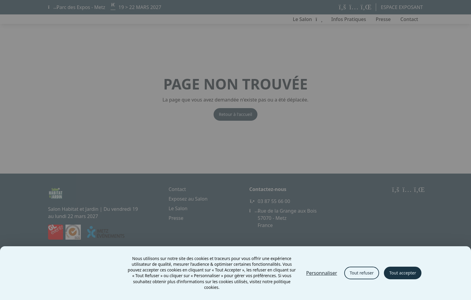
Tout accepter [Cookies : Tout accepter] (402, 273)
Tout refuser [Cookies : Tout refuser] (362, 273)
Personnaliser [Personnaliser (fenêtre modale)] (321, 273)
